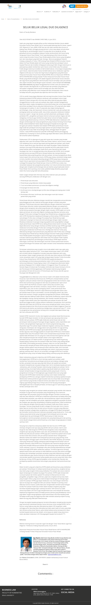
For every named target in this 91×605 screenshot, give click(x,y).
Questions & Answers (67, 11)
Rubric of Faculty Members (13, 19)
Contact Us (86, 9)
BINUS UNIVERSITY (77, 9)
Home (2, 19)
